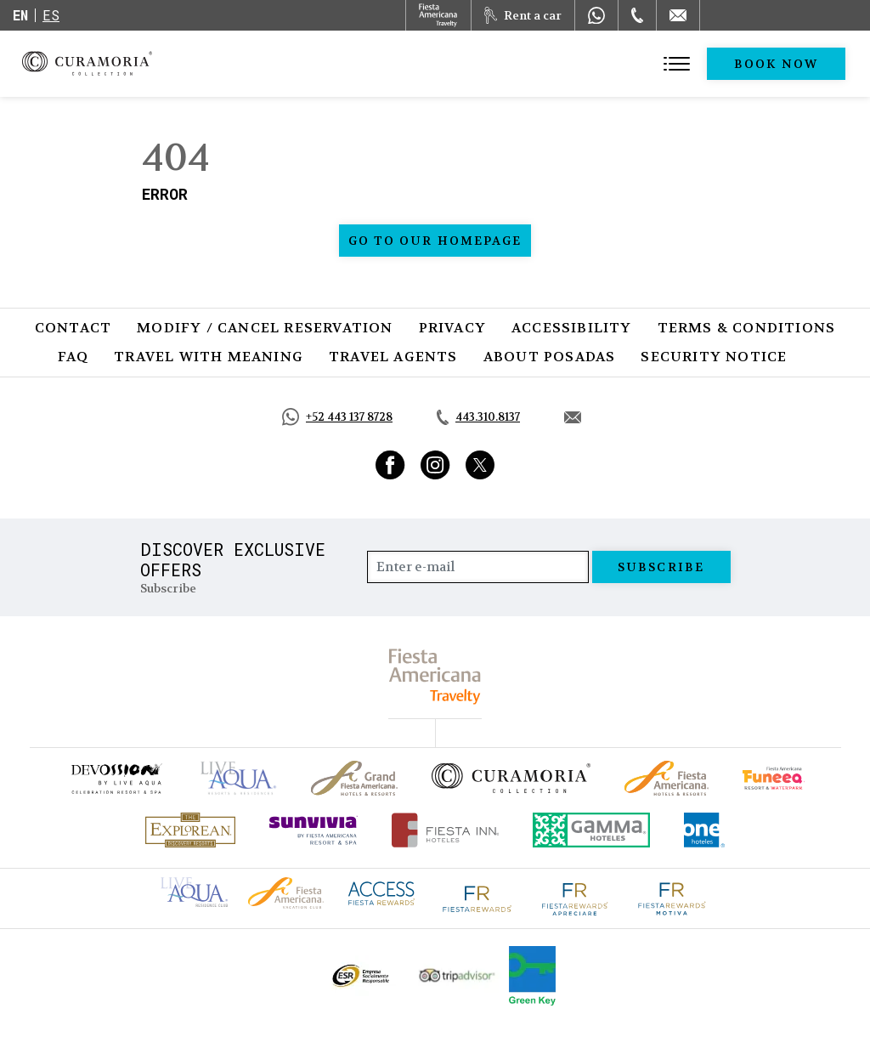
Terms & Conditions (747, 328)
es (50, 15)
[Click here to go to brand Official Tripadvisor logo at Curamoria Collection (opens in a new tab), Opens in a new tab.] (457, 975)
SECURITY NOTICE (714, 357)
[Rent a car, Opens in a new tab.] (523, 15)
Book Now (776, 63)
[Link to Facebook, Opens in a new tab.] (390, 464)
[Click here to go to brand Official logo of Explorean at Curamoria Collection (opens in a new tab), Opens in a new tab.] (190, 830)
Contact (73, 328)
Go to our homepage (435, 240)
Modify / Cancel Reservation (265, 328)
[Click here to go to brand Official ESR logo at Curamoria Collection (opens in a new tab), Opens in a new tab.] (359, 975)
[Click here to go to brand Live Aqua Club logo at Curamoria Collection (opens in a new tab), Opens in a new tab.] (194, 890)
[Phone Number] (637, 15)
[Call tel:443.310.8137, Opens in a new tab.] (478, 417)
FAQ (73, 357)
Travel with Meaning (208, 357)
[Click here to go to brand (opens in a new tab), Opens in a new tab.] (115, 778)
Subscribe (661, 567)
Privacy (452, 328)
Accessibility (571, 328)
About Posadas (549, 357)
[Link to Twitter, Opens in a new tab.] (480, 464)
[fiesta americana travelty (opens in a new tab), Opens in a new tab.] (435, 676)
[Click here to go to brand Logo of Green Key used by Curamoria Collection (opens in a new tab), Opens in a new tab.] (532, 976)
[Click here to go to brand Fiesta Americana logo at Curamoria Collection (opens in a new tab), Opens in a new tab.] (285, 891)
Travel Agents (393, 357)
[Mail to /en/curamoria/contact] (678, 15)
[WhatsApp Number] (596, 15)
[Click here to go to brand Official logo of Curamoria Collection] (511, 777)
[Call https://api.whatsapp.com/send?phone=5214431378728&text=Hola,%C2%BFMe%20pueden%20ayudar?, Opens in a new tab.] (337, 417)
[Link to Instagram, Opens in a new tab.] (435, 464)
